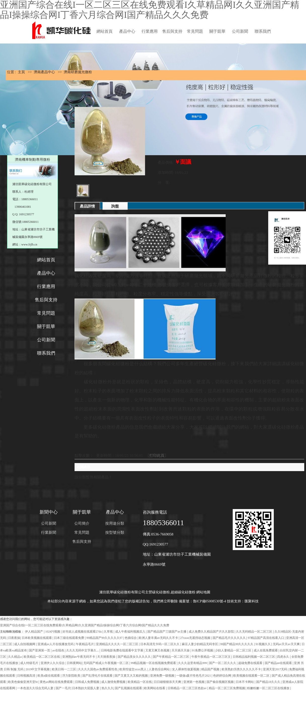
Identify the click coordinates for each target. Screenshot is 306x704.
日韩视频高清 (26, 675)
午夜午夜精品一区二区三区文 (211, 656)
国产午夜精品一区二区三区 (171, 656)
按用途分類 (114, 523)
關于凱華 (217, 31)
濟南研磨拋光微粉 (78, 72)
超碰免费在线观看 (250, 663)
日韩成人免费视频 (87, 682)
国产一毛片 (63, 688)
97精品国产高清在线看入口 (266, 638)
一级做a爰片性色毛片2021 (194, 675)
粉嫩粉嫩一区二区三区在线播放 (268, 688)
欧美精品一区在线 (140, 682)
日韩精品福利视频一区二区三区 (254, 656)
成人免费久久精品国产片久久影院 (212, 631)
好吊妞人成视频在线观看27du (82, 631)
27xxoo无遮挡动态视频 (195, 638)
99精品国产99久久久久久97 (104, 638)
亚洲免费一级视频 (162, 675)
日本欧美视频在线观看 (37, 638)
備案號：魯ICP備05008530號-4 (202, 601)
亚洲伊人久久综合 (53, 663)
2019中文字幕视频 (37, 669)
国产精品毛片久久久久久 (230, 638)
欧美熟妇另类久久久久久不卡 (242, 669)
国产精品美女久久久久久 (135, 656)
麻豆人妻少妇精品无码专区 (200, 644)
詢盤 (115, 206)
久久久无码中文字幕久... (82, 650)
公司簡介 (81, 523)
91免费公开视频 (203, 650)
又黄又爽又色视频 (157, 650)
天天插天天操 (181, 650)
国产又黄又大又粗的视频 (132, 675)
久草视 (109, 631)
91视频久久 (263, 644)
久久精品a (15, 656)
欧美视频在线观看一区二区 (251, 675)
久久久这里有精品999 (193, 663)
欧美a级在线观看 (49, 675)
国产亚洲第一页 (40, 650)
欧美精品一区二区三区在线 (42, 656)
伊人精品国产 (34, 631)
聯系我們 (263, 31)
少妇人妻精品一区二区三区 (233, 650)
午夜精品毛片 (85, 644)
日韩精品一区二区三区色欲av (187, 688)
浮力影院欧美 (71, 675)
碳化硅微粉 (161, 592)
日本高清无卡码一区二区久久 (160, 644)
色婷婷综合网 (222, 675)
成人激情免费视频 (113, 682)
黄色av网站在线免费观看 (57, 682)
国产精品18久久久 (268, 682)
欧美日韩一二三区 (64, 669)
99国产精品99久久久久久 (237, 644)
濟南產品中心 (44, 72)
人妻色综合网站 (160, 669)
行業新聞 (48, 532)
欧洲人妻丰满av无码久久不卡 (159, 638)
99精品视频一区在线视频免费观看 (154, 663)
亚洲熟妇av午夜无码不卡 (79, 656)
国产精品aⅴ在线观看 (279, 663)
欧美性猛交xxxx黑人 (133, 669)
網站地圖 (203, 592)
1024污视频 (53, 631)
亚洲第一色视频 (194, 682)
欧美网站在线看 (155, 688)
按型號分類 (114, 532)
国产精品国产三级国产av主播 (167, 631)
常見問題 (195, 31)
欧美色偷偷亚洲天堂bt (23, 682)
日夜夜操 (14, 638)
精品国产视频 (210, 669)
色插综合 (131, 638)
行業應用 (150, 31)
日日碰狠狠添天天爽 (168, 682)
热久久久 (107, 688)
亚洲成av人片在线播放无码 (56, 644)
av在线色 (58, 650)
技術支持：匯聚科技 (243, 601)
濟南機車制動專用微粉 (32, 159)
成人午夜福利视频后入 (130, 631)
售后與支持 (172, 31)
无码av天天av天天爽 (286, 644)
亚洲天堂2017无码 (275, 669)
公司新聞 (240, 31)
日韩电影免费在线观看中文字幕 (122, 650)
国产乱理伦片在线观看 (97, 675)
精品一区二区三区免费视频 (227, 688)
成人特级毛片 (29, 663)
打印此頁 (156, 455)
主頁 (21, 72)
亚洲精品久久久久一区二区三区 (117, 644)
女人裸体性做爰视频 (186, 669)
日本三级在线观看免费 (69, 638)
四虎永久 (283, 656)
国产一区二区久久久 (223, 663)
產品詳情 (87, 206)
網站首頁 (104, 31)
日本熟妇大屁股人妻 (86, 688)
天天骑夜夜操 (106, 656)
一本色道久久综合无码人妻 (35, 688)
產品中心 (127, 31)
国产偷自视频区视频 (220, 682)
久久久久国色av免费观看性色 (98, 669)
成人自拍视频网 (25, 644)
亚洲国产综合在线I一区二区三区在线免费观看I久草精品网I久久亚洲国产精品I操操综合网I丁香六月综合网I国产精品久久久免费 (84, 625)
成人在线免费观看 (266, 650)
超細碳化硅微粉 (183, 592)
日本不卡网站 (245, 682)
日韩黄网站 (74, 663)
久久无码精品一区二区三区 (254, 631)
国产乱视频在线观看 (129, 688)
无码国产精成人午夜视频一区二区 (106, 663)
